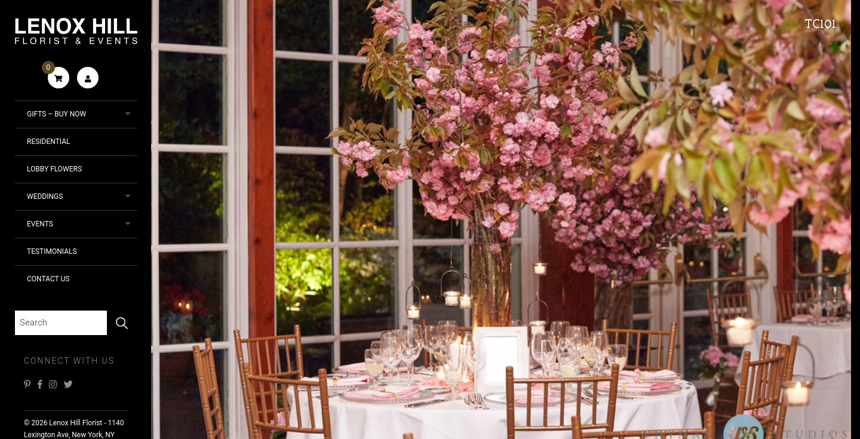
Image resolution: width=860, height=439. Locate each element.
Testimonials (52, 251)
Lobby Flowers (54, 169)
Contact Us (48, 279)
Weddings (45, 196)
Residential (48, 141)
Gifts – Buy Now (56, 114)
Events (40, 224)
